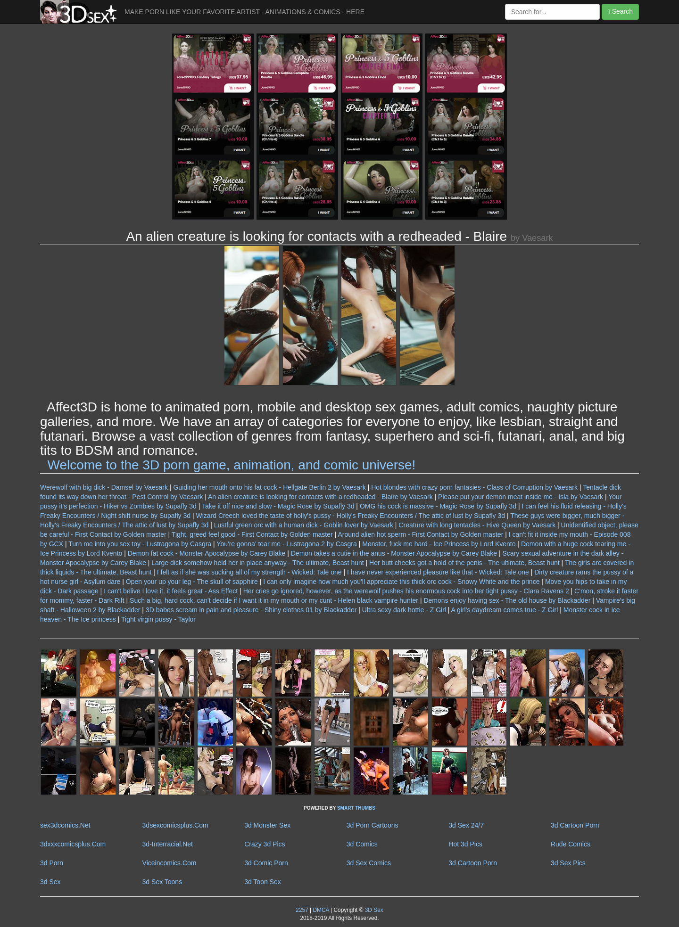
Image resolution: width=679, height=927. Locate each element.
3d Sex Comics (369, 863)
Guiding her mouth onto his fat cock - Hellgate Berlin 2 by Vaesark (269, 487)
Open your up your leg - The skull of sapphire (192, 581)
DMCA (321, 910)
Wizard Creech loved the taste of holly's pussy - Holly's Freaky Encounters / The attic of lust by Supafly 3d (350, 515)
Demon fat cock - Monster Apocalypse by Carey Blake (207, 553)
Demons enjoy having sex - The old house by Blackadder (506, 600)
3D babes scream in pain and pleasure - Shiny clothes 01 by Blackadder (251, 610)
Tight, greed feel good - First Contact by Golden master (252, 534)
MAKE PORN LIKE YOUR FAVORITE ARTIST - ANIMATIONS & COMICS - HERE (244, 12)
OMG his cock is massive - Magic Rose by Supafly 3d (438, 506)
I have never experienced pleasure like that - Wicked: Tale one (438, 572)
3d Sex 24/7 (466, 825)
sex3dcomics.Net (65, 825)
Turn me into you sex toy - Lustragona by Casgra (139, 544)
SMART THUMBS (356, 808)
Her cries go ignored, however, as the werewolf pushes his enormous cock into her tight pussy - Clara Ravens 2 (406, 591)
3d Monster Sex (267, 825)
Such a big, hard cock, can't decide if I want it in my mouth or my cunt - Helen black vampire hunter (274, 600)
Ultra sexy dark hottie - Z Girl (404, 610)
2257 (302, 910)
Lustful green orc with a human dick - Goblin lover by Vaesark (303, 525)
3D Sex (373, 910)
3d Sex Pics (568, 863)
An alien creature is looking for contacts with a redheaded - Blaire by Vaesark (320, 496)
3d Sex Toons (162, 882)
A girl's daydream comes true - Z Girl (504, 610)
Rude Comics (570, 844)
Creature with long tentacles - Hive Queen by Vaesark (476, 525)
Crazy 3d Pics (264, 844)
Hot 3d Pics (465, 844)
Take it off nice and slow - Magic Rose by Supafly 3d (278, 506)
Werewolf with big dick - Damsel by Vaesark (104, 487)
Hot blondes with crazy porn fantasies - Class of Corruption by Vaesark (474, 487)
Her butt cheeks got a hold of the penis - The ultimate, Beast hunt (464, 562)
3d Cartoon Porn (575, 825)
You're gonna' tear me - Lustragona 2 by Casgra (286, 544)
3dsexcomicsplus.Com (175, 825)
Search (620, 12)
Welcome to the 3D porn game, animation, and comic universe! (232, 465)
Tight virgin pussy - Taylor (158, 619)
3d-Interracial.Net (167, 844)
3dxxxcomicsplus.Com (73, 844)
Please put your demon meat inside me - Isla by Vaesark (520, 496)
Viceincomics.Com (169, 863)
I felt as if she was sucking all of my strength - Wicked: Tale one (249, 572)
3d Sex (50, 882)
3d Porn (51, 863)
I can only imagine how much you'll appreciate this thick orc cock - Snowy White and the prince (401, 581)
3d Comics (362, 844)
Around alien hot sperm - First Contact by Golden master (420, 534)
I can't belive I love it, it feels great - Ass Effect (171, 591)
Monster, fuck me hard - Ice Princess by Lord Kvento (438, 544)
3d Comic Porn (266, 863)
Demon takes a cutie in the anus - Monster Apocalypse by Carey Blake (394, 553)
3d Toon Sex (262, 882)
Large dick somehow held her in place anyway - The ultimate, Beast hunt (257, 562)
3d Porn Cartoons (372, 825)
